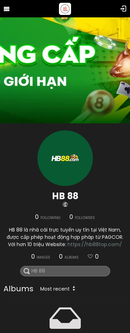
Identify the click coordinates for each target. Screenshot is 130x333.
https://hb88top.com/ (95, 244)
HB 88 (65, 196)
